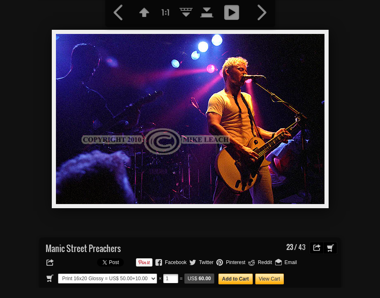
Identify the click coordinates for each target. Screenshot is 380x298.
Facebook (175, 262)
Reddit (265, 262)
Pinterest (235, 262)
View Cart (269, 279)
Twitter (206, 262)
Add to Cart (235, 279)
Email (291, 262)
